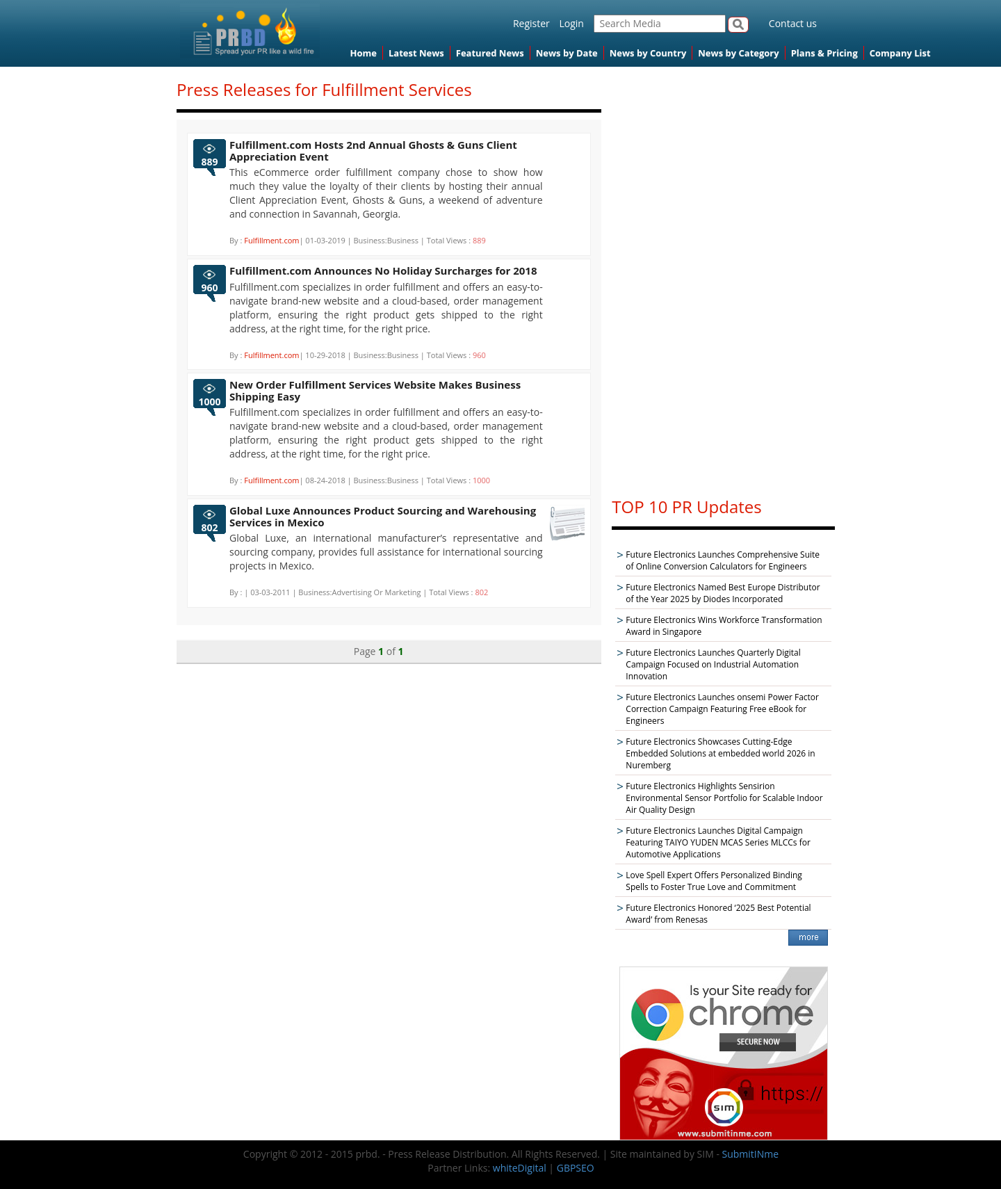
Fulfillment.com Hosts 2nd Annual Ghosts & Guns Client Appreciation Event (373, 150)
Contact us (793, 23)
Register (531, 23)
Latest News (416, 53)
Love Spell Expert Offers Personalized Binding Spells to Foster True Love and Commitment (713, 881)
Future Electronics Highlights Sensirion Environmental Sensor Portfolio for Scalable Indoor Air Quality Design (724, 798)
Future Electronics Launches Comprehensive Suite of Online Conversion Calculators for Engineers (723, 560)
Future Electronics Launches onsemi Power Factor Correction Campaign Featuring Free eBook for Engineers (722, 709)
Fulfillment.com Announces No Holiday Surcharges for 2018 (383, 270)
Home (363, 53)
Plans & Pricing (824, 53)
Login (571, 23)
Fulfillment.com (271, 240)
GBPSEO (575, 1167)
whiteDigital (519, 1167)
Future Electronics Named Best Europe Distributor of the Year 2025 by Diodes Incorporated (723, 593)
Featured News (490, 53)
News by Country (648, 53)
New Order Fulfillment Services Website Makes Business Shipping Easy (375, 390)
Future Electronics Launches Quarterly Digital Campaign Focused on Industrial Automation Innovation (713, 664)
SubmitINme (750, 1153)
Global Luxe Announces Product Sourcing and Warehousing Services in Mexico (382, 516)
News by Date (567, 53)
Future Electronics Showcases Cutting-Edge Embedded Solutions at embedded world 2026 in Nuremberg (720, 753)
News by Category (738, 53)
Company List (900, 53)
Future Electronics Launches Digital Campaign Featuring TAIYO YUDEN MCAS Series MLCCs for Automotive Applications (718, 842)
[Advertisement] (723, 275)
